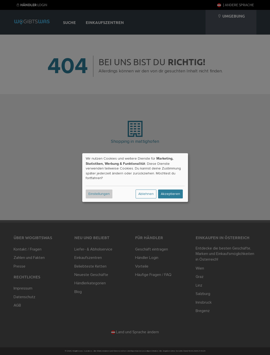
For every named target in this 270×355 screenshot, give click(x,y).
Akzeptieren (170, 194)
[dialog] (135, 177)
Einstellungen (99, 194)
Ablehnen (146, 194)
